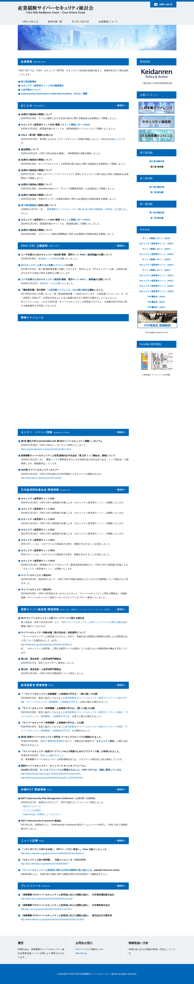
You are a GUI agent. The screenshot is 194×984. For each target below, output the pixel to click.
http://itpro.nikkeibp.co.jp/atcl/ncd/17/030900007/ (45, 863)
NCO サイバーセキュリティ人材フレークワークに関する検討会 (93, 622)
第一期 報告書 (156, 218)
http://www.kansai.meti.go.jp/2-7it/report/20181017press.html (51, 773)
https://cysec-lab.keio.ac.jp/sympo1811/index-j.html (46, 449)
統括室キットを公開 (50, 283)
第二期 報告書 (156, 192)
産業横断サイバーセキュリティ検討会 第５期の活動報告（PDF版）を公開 (84, 209)
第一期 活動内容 (156, 212)
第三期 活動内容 (156, 161)
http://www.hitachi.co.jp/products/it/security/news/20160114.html (52, 919)
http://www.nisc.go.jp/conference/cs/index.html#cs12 (46, 644)
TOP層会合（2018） (156, 296)
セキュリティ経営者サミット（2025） (157, 243)
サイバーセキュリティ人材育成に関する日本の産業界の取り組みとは (57, 870)
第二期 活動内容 (156, 187)
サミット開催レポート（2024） (157, 249)
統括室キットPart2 (47, 258)
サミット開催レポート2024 (75, 219)
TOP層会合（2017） (156, 302)
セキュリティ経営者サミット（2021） (157, 280)
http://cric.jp (81, 953)
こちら (48, 463)
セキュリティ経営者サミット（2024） (157, 254)
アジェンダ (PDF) (32, 810)
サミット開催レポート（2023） (157, 259)
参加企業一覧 (55, 21)
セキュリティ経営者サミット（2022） (157, 275)
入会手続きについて (31, 89)
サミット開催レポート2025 (75, 124)
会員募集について (108, 21)
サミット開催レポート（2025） (157, 238)
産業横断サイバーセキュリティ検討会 (56, 10)
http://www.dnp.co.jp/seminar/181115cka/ (41, 478)
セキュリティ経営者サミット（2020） (157, 286)
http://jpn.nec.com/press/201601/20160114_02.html (46, 909)
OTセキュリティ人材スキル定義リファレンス (43, 265)
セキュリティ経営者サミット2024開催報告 (42, 85)
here (166, 332)
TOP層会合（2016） (156, 307)
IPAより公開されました (52, 755)
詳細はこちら (115, 139)
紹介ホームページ (32, 806)
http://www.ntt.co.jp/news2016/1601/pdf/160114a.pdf (46, 898)
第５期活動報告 (28, 81)
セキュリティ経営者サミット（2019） (157, 291)
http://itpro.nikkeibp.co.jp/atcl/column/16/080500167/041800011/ (52, 853)
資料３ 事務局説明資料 (51, 741)
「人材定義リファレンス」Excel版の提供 (66, 290)
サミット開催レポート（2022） (157, 270)
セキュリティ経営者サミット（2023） (157, 265)
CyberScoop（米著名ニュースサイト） (42, 814)
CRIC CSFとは (31, 21)
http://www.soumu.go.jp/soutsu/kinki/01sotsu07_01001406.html (52, 777)
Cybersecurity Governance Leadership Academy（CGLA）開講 (54, 93)
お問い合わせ (163, 4)
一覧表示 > (120, 105)
